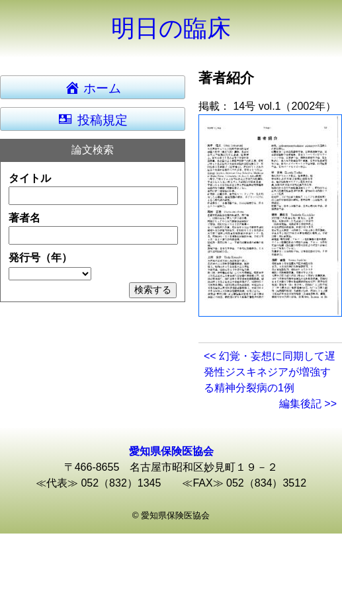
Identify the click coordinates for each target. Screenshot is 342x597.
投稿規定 (92, 119)
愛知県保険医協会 (171, 451)
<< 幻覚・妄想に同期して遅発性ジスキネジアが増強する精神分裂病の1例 (269, 371)
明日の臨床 (171, 28)
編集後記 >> (308, 403)
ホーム (99, 87)
